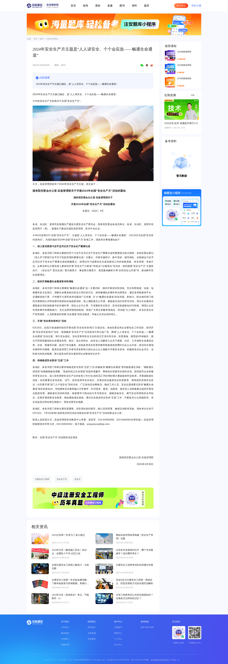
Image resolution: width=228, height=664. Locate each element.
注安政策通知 (52, 39)
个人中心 (118, 639)
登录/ (194, 5)
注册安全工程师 (42, 479)
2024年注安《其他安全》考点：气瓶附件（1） (70, 597)
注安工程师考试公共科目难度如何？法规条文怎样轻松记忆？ (134, 597)
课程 (97, 5)
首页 (73, 5)
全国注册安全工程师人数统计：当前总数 (70, 567)
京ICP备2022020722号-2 (160, 660)
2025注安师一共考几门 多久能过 (68, 535)
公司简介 (65, 627)
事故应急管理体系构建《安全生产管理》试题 (134, 537)
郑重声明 (65, 645)
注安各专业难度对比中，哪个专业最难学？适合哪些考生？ (134, 552)
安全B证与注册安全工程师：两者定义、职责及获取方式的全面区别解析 (134, 582)
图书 (122, 5)
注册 (199, 5)
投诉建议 (92, 639)
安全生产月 (62, 479)
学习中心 (181, 5)
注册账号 (118, 627)
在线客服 (92, 633)
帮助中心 (118, 633)
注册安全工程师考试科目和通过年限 (134, 565)
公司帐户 (65, 639)
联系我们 (92, 627)
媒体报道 (65, 633)
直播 (110, 5)
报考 (85, 5)
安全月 (77, 479)
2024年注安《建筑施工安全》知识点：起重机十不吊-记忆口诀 (69, 552)
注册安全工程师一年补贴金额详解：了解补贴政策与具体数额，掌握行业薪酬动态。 (70, 582)
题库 (146, 5)
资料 (134, 5)
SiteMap (173, 660)
